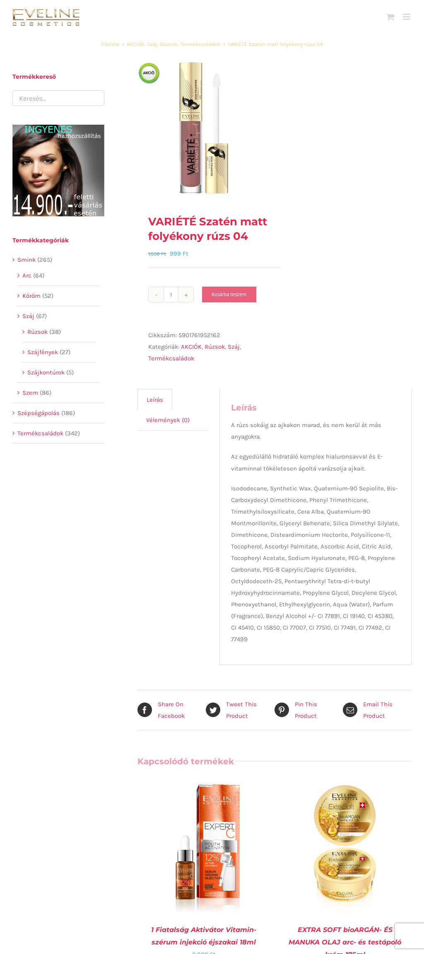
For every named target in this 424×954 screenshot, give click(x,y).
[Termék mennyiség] (171, 294)
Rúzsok (215, 346)
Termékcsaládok (171, 358)
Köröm (31, 295)
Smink (26, 259)
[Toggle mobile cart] (390, 16)
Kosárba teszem (229, 294)
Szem (30, 392)
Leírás (155, 399)
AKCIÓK (191, 346)
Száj (234, 346)
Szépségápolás (38, 413)
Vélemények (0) (168, 420)
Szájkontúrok (46, 372)
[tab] (154, 399)
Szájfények (42, 352)
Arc (26, 275)
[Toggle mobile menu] (407, 16)
